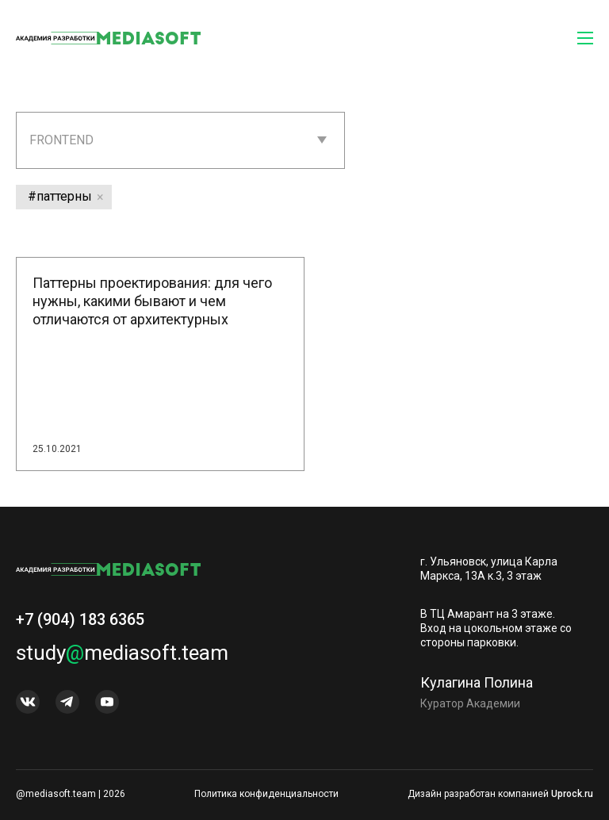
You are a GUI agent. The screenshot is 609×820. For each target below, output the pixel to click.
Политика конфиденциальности (266, 793)
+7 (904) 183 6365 (80, 625)
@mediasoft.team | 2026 (70, 793)
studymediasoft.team (122, 659)
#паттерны (60, 196)
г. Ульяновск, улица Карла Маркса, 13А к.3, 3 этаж (488, 568)
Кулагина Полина (476, 688)
